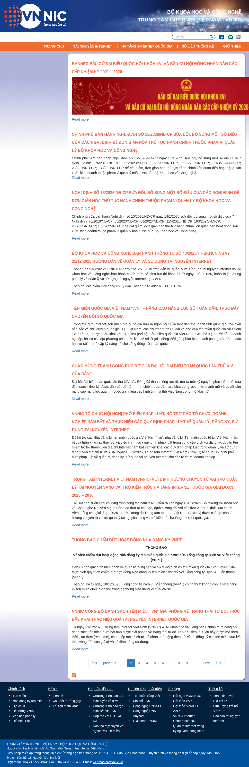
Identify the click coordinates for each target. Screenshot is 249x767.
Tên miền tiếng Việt (146, 696)
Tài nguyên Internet (92, 46)
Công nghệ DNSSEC (147, 706)
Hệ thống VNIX (23, 711)
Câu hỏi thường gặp (67, 701)
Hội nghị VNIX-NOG (187, 696)
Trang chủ (54, 46)
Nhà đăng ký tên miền (28, 701)
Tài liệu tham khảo (66, 706)
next (206, 663)
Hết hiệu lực (21, 721)
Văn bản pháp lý (24, 716)
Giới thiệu (232, 46)
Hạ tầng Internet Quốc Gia (146, 46)
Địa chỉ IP (19, 706)
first (94, 663)
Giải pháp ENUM (145, 721)
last (218, 663)
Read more (80, 119)
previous (109, 663)
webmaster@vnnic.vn (108, 762)
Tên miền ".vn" (223, 696)
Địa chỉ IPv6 (141, 701)
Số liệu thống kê (198, 46)
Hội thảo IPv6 (182, 701)
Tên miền (19, 696)
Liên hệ (58, 696)
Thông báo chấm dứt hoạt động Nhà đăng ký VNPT (127, 540)
